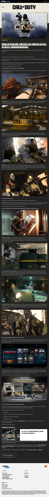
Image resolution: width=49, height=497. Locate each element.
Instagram (27, 476)
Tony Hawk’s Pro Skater (7, 474)
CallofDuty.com (22, 420)
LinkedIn (26, 477)
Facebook (26, 473)
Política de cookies (5, 486)
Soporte (3, 483)
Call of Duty (4, 473)
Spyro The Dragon (5, 476)
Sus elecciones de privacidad (6, 488)
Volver (2, 7)
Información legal (4, 482)
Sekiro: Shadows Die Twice (7, 478)
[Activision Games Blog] (5, 1)
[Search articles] (47, 1)
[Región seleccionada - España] (45, 466)
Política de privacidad (5, 485)
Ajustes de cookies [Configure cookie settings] (4, 487)
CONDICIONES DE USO (5, 484)
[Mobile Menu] (45, 1)
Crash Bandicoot (5, 477)
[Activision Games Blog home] (6, 466)
